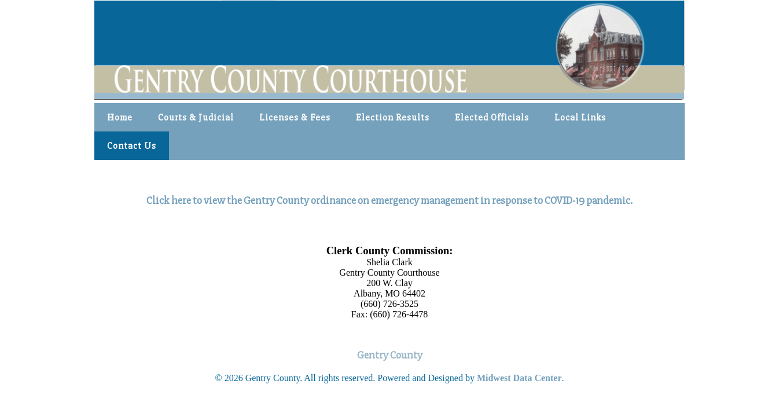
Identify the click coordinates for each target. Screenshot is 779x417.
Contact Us (131, 146)
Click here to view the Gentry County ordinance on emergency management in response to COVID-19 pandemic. (389, 200)
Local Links (580, 117)
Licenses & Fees (294, 117)
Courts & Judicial (196, 117)
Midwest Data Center (519, 378)
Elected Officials (492, 117)
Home (120, 117)
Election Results (392, 117)
